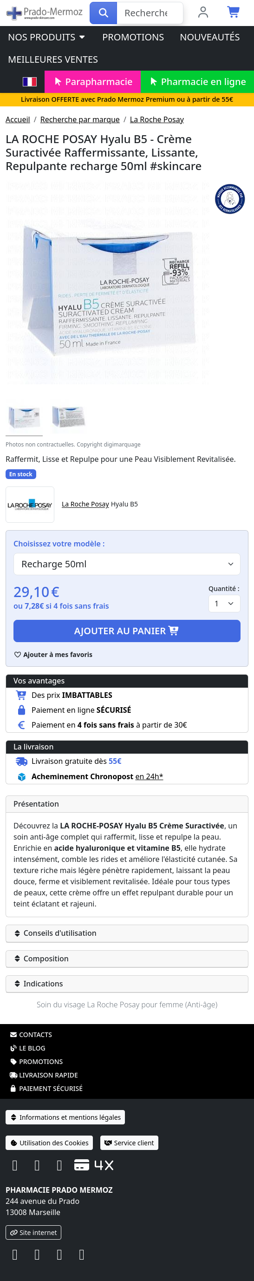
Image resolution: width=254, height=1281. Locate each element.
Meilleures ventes (53, 59)
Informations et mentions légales (65, 1117)
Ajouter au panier (127, 630)
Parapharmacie (92, 81)
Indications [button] (38, 984)
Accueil (18, 119)
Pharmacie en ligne (197, 81)
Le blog (27, 1048)
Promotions (133, 37)
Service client (129, 1142)
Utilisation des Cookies (49, 1142)
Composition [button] (41, 958)
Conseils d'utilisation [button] (55, 933)
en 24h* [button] (149, 776)
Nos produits (47, 37)
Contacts (30, 1034)
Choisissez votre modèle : (58, 544)
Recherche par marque (80, 119)
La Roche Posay (157, 119)
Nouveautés (210, 37)
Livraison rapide (43, 1075)
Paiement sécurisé (46, 1088)
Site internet (33, 1232)
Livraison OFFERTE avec (127, 99)
